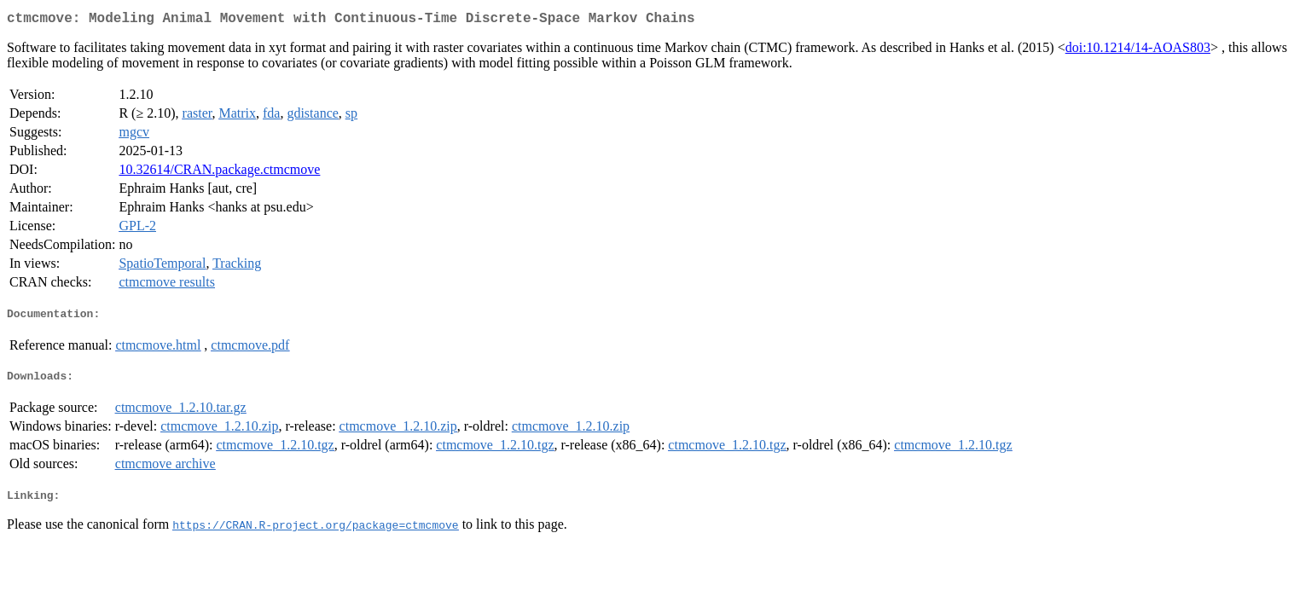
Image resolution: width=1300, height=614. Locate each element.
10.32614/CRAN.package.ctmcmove (219, 172)
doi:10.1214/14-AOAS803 (1137, 50)
